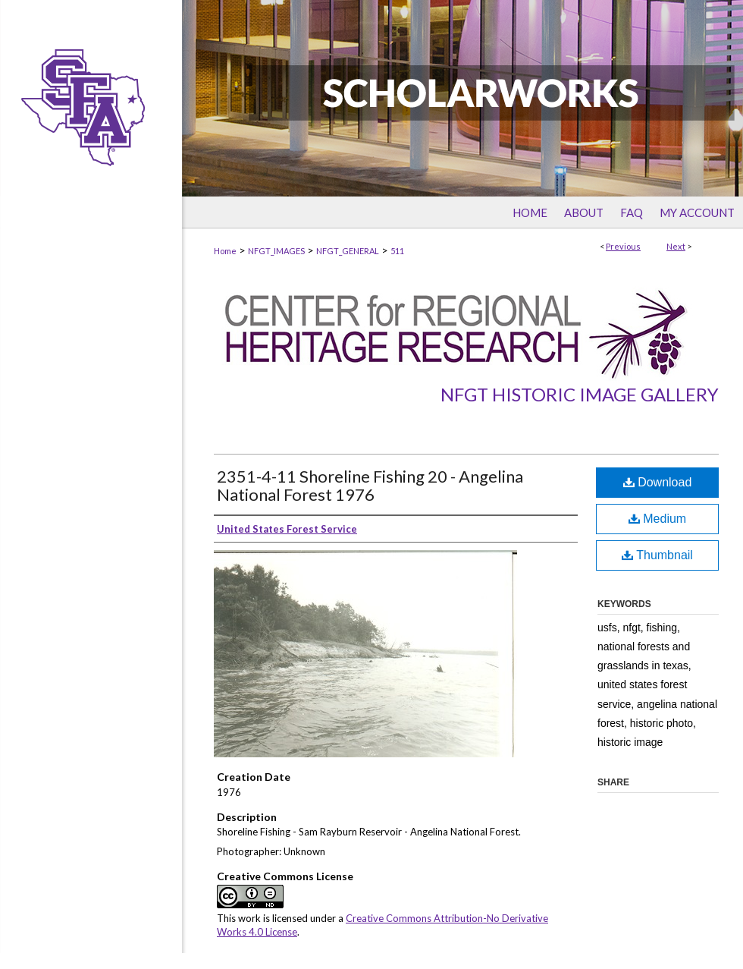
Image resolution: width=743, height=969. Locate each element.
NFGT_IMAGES (276, 251)
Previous (623, 246)
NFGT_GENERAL (347, 251)
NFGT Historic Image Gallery (579, 394)
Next (675, 246)
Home (225, 251)
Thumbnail (657, 555)
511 (397, 251)
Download (657, 482)
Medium (657, 518)
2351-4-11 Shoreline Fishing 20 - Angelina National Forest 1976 (370, 485)
